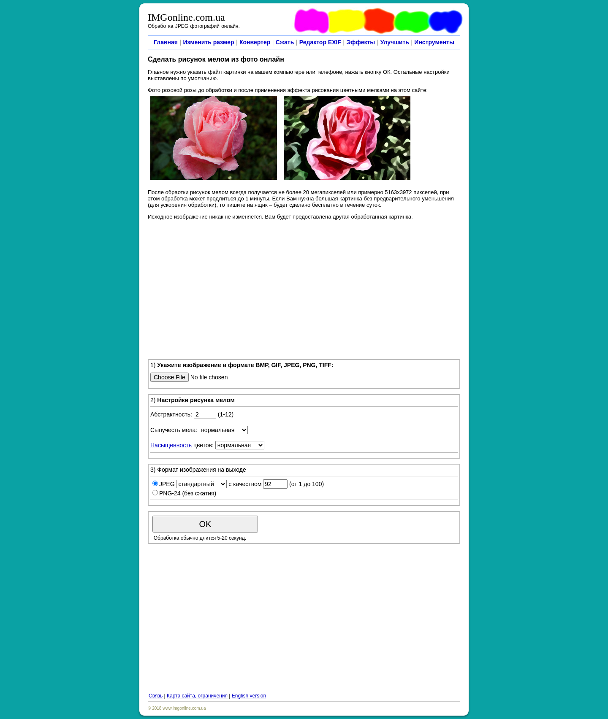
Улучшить (394, 42)
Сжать (285, 42)
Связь (156, 696)
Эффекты (360, 42)
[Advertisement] (304, 288)
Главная (166, 42)
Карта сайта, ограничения (197, 696)
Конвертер (254, 42)
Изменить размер (208, 42)
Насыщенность (171, 445)
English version (249, 696)
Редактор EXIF (320, 42)
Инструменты (434, 42)
